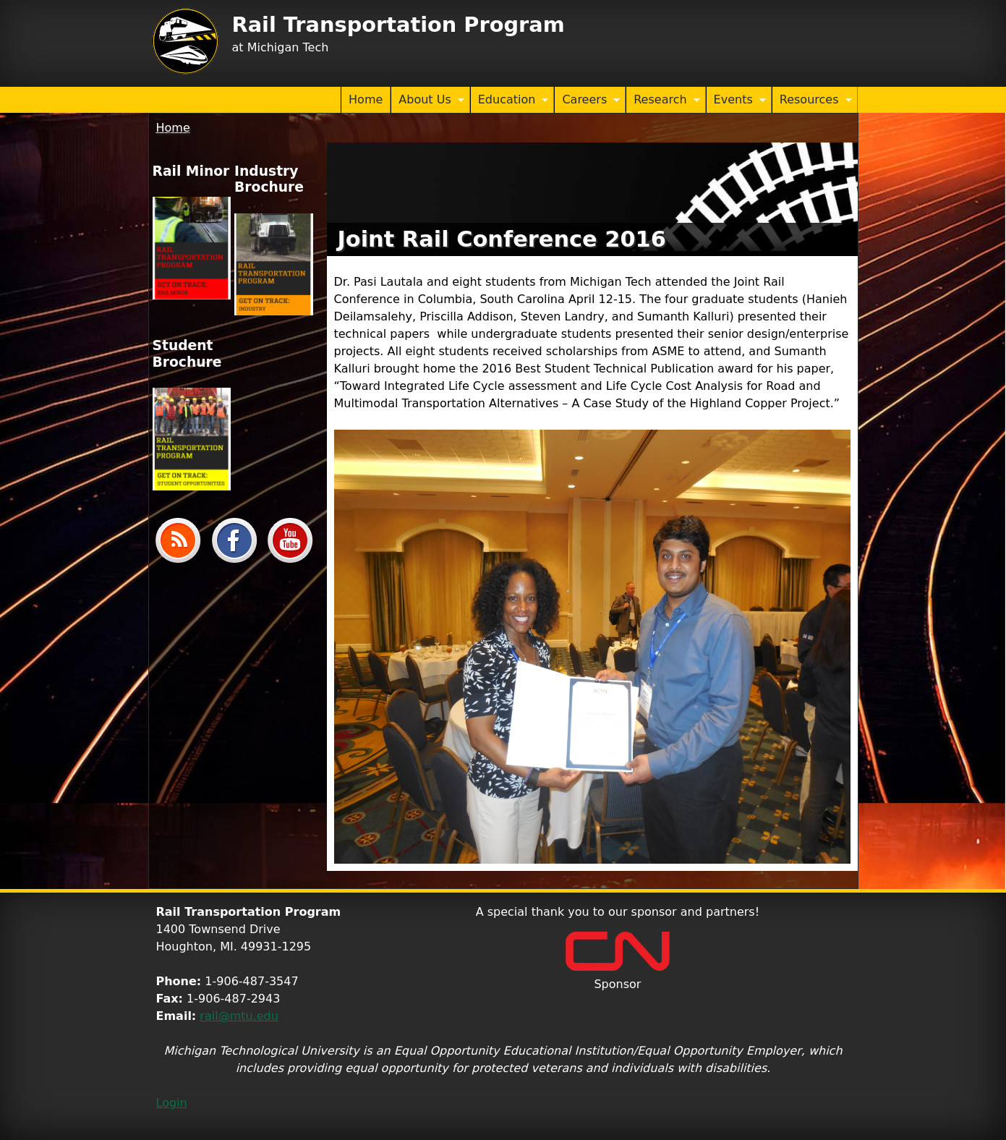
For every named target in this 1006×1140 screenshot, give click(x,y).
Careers (587, 101)
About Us (427, 101)
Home (366, 99)
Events (736, 101)
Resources (812, 101)
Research (662, 101)
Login (171, 1103)
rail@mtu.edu (239, 1016)
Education (510, 101)
